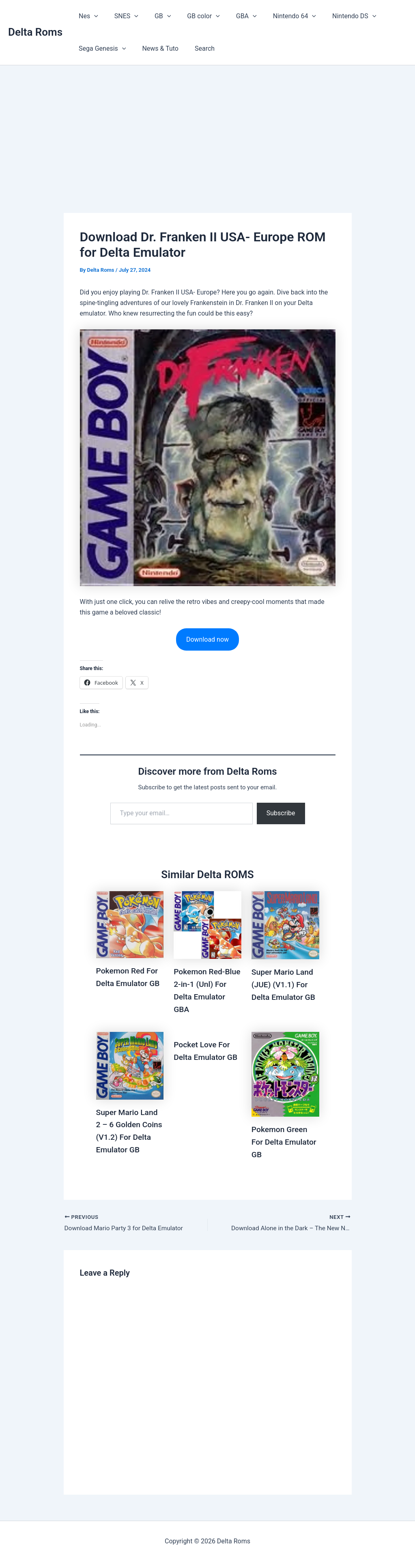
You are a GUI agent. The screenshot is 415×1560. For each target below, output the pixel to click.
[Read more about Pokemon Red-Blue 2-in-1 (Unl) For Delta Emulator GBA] (207, 925)
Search (196, 48)
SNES (121, 16)
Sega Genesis (100, 48)
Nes (87, 16)
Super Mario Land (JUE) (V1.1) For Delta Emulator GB (285, 984)
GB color (192, 16)
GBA (231, 16)
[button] (92, 16)
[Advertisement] (207, 126)
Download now (207, 639)
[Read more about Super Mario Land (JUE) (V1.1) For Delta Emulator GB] (285, 925)
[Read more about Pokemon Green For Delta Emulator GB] (285, 1073)
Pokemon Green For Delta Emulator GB (285, 1140)
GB (154, 16)
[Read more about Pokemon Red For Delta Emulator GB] (130, 924)
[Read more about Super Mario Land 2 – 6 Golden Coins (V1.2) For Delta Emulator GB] (130, 1064)
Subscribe (281, 813)
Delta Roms (35, 32)
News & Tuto (155, 48)
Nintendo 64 (276, 16)
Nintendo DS (333, 16)
